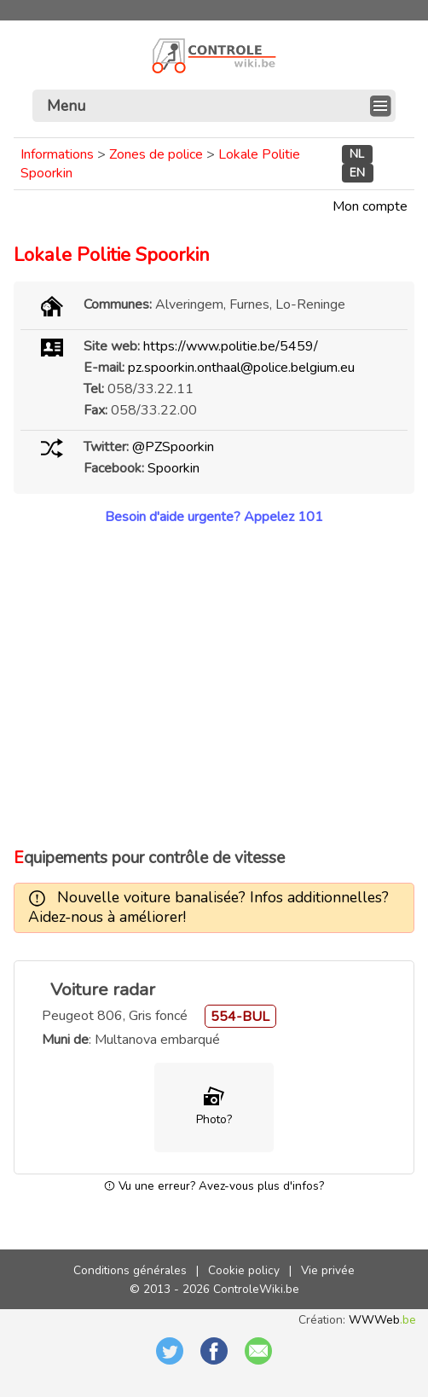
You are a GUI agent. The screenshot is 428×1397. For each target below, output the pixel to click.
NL (357, 155)
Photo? (214, 1119)
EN (357, 173)
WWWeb (382, 1320)
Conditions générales (130, 1270)
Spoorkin (173, 468)
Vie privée (328, 1270)
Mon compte (370, 206)
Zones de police (156, 154)
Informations (57, 154)
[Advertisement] (214, 686)
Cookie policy (244, 1270)
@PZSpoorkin (173, 447)
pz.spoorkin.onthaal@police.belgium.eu (241, 367)
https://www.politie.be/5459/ (230, 346)
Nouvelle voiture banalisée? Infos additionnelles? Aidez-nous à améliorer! (208, 907)
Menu (66, 106)
